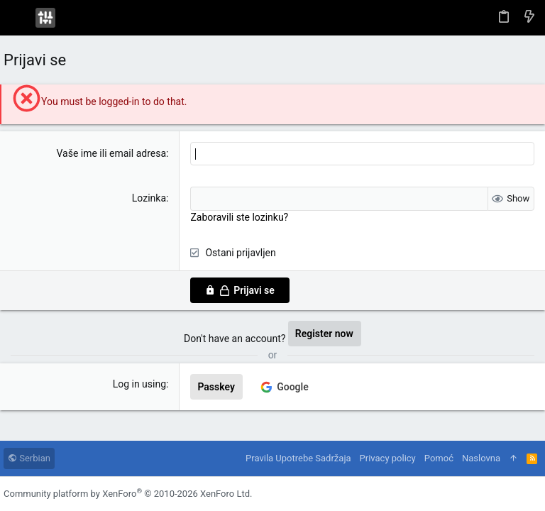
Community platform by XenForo (128, 493)
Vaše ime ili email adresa (111, 153)
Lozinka (149, 198)
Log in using (139, 384)
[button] (18, 18)
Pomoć (438, 458)
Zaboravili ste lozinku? (239, 217)
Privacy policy (388, 458)
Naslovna (481, 458)
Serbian (29, 458)
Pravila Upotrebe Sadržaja (298, 458)
